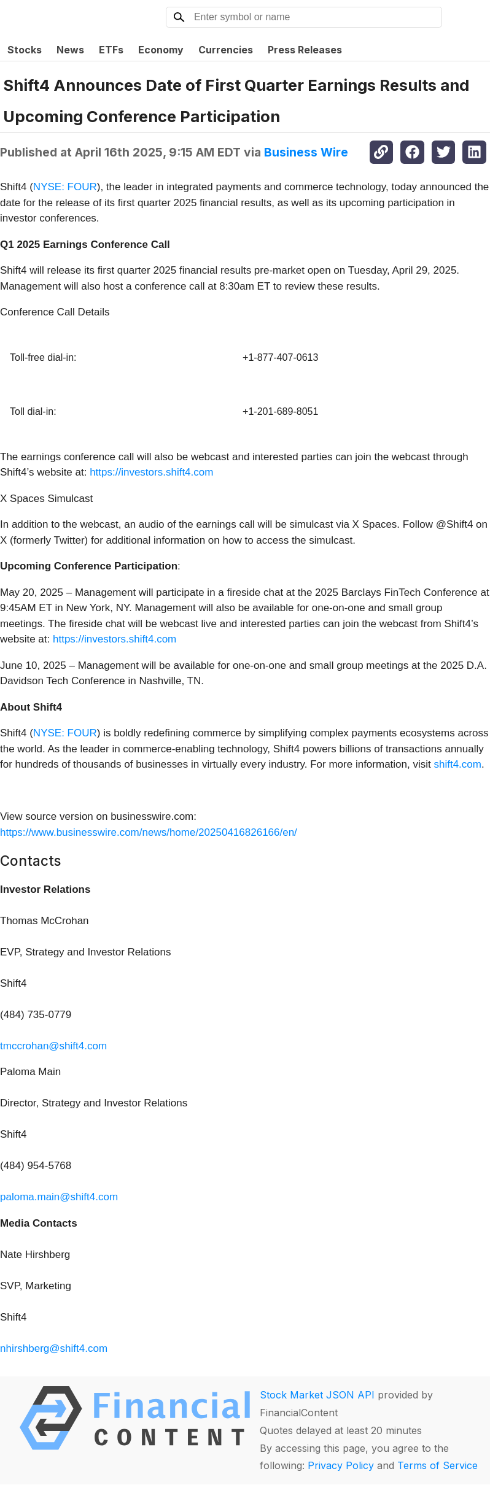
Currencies (225, 50)
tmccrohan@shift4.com (53, 1046)
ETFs (111, 50)
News (70, 50)
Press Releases (305, 50)
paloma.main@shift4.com (59, 1197)
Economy (161, 50)
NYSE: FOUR (65, 187)
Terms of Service (437, 1465)
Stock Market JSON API (317, 1395)
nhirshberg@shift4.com (53, 1348)
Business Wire (306, 152)
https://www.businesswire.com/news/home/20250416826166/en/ (148, 832)
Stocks (24, 50)
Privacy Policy (341, 1465)
